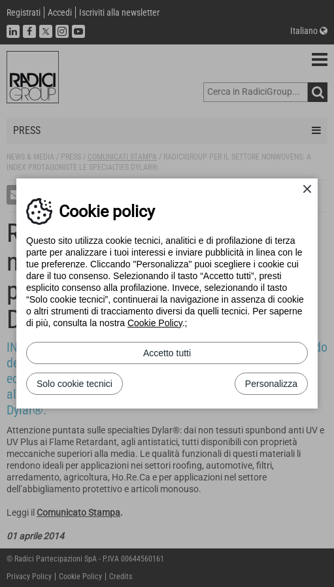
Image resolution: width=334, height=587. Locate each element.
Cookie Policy (154, 323)
